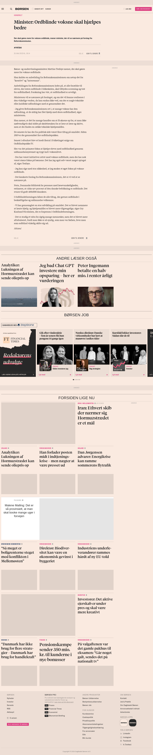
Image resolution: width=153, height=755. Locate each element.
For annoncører (88, 731)
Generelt (18, 15)
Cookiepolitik (87, 717)
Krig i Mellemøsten (86, 403)
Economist (51, 712)
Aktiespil (10, 712)
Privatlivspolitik (88, 721)
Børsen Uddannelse (90, 698)
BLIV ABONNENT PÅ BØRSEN (18, 724)
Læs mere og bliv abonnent (64, 702)
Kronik (4, 640)
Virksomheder (45, 448)
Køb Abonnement (143, 9)
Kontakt (123, 698)
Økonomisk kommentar (11, 544)
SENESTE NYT (35, 9)
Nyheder (10, 698)
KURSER (46, 9)
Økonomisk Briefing (55, 716)
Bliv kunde (86, 738)
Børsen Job (86, 705)
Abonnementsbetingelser (92, 724)
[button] (127, 9)
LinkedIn (125, 733)
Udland (4, 448)
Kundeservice (88, 714)
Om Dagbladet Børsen (129, 705)
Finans (42, 640)
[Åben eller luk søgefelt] (9, 9)
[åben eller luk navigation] (3, 9)
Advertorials (125, 712)
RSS (8, 709)
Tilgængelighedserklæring (93, 727)
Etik (84, 734)
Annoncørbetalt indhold (129, 709)
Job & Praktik (125, 702)
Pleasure (17, 500)
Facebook (125, 741)
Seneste (10, 705)
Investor (81, 595)
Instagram (125, 737)
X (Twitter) (125, 744)
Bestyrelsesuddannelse (92, 702)
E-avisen (13, 718)
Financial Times (53, 709)
